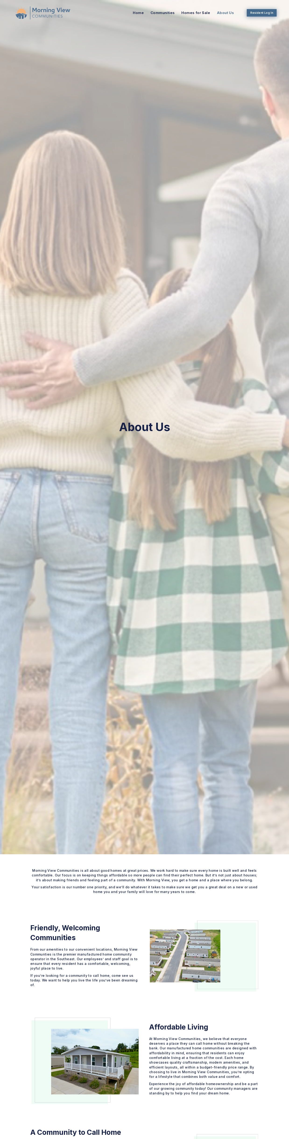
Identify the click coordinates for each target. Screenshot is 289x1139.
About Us (222, 13)
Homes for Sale (193, 13)
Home (135, 13)
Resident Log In (259, 12)
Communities (160, 13)
